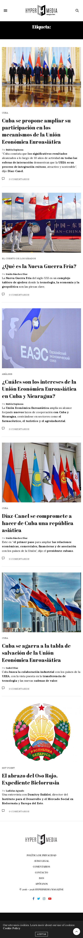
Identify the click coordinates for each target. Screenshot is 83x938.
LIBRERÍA (21, 923)
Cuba (5, 113)
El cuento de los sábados (19, 259)
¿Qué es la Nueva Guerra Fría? (39, 266)
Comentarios (41, 866)
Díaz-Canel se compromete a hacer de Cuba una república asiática (37, 523)
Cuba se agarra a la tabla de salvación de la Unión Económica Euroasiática (36, 652)
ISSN (41, 878)
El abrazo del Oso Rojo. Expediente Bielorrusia (30, 779)
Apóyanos (41, 883)
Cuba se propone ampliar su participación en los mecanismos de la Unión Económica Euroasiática (36, 131)
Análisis (7, 374)
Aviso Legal (41, 860)
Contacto (41, 872)
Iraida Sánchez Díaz (16, 274)
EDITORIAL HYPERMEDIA (49, 923)
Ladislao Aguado (15, 790)
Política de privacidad (41, 855)
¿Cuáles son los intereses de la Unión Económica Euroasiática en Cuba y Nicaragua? (39, 388)
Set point (8, 768)
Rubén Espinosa (14, 149)
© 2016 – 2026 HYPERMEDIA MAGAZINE (41, 889)
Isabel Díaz (12, 668)
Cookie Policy (11, 933)
